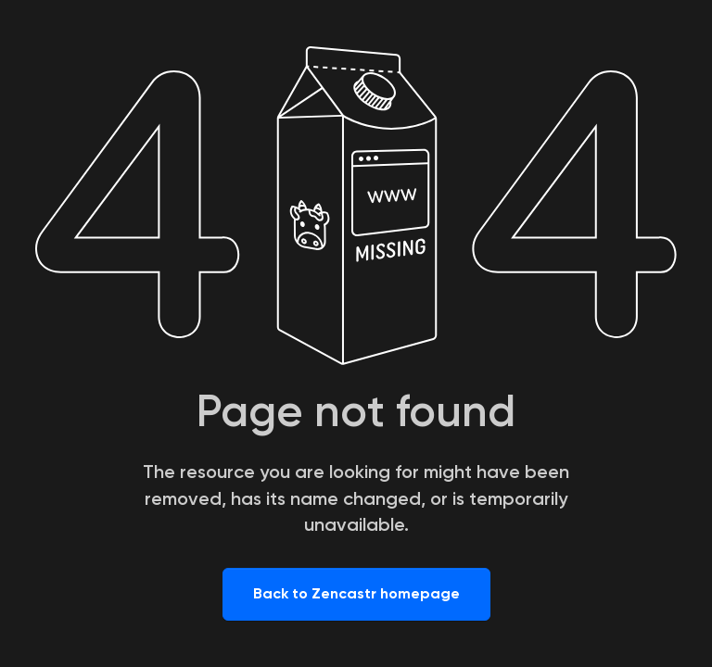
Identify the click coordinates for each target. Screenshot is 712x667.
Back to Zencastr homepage (356, 593)
